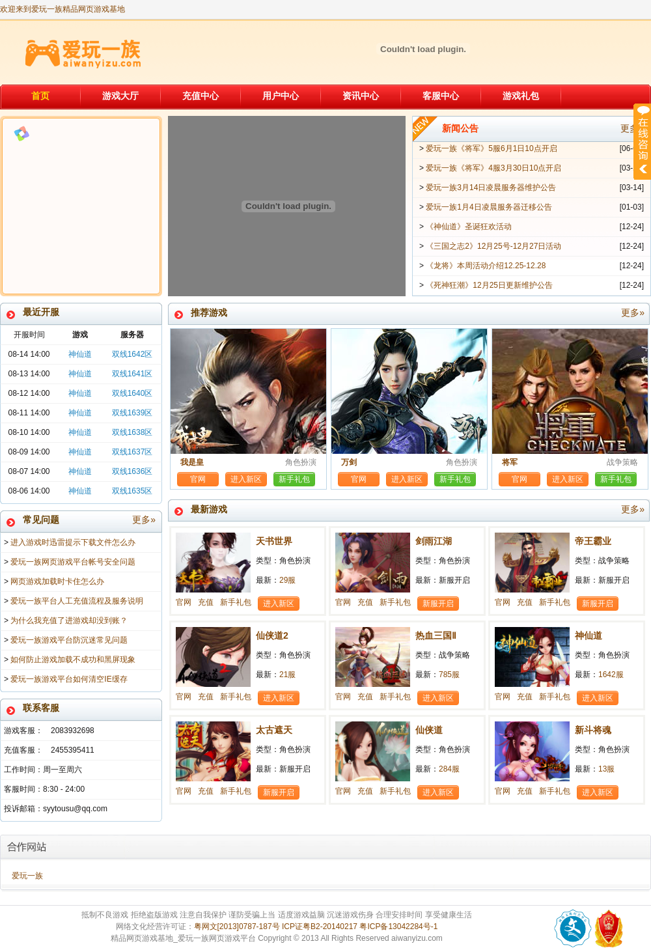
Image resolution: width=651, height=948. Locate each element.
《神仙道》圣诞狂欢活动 (469, 226)
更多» (144, 519)
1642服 (611, 674)
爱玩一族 (27, 875)
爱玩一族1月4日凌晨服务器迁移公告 (488, 207)
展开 (642, 141)
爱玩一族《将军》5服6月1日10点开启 (491, 148)
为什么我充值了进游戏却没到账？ (69, 620)
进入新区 (246, 479)
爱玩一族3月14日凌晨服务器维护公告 (491, 187)
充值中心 (200, 96)
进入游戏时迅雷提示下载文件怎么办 (72, 542)
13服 (606, 769)
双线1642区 (132, 354)
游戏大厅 (120, 96)
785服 (449, 674)
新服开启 (438, 603)
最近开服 (41, 312)
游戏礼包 (521, 96)
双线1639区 (132, 412)
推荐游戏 (417, 313)
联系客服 (41, 708)
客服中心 (440, 96)
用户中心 (280, 96)
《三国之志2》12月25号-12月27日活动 (493, 246)
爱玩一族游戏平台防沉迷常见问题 (69, 640)
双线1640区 (132, 393)
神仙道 (80, 354)
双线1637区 (132, 451)
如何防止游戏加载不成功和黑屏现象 (72, 659)
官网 (198, 479)
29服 (287, 580)
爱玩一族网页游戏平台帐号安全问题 (72, 561)
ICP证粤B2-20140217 (319, 926)
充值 (206, 602)
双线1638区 (132, 432)
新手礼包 (294, 479)
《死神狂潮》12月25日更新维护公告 (489, 285)
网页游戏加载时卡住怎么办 (57, 581)
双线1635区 (132, 490)
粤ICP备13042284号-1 (398, 926)
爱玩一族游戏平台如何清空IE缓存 (68, 679)
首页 (40, 96)
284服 (449, 769)
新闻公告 (543, 128)
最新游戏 (417, 509)
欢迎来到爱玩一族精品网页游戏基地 (62, 9)
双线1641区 (132, 373)
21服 (287, 674)
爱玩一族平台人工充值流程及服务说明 (76, 601)
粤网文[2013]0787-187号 (237, 926)
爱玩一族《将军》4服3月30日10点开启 (493, 168)
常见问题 (89, 520)
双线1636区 (132, 471)
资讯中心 (360, 96)
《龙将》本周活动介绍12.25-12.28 (486, 265)
